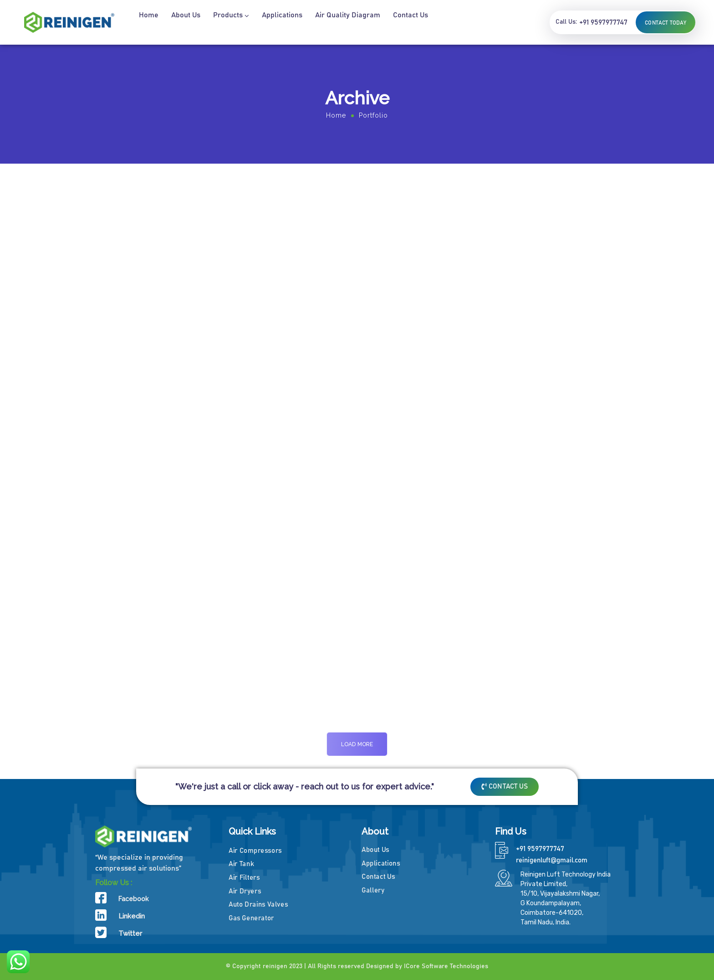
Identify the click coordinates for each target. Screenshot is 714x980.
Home (336, 115)
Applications (381, 863)
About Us (375, 849)
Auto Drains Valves (258, 904)
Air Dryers (245, 890)
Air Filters (244, 877)
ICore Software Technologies (446, 966)
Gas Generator (251, 917)
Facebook (133, 899)
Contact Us (378, 876)
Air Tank (241, 863)
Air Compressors (255, 850)
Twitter (130, 933)
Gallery (373, 890)
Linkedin (131, 916)
